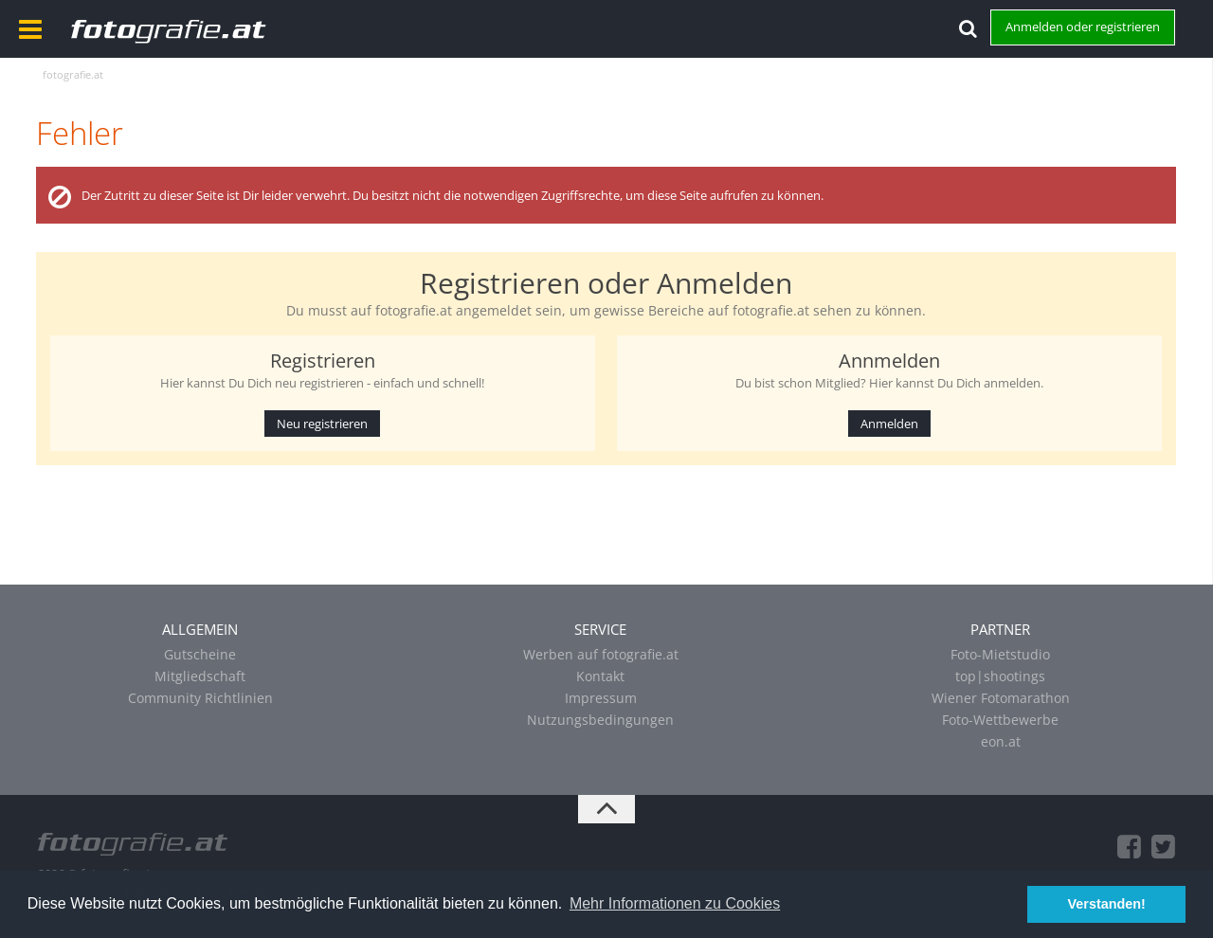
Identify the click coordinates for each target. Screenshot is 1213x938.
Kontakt (600, 676)
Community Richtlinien (200, 698)
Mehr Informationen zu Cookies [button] (675, 903)
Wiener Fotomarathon (1001, 698)
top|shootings (1000, 676)
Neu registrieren (322, 423)
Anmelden (889, 423)
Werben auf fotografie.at (601, 654)
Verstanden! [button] (1107, 903)
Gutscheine (200, 654)
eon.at (1001, 741)
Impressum (601, 698)
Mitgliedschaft (199, 676)
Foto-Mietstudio (1000, 654)
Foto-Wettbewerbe (1000, 720)
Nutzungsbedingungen (600, 720)
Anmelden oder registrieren (1082, 26)
